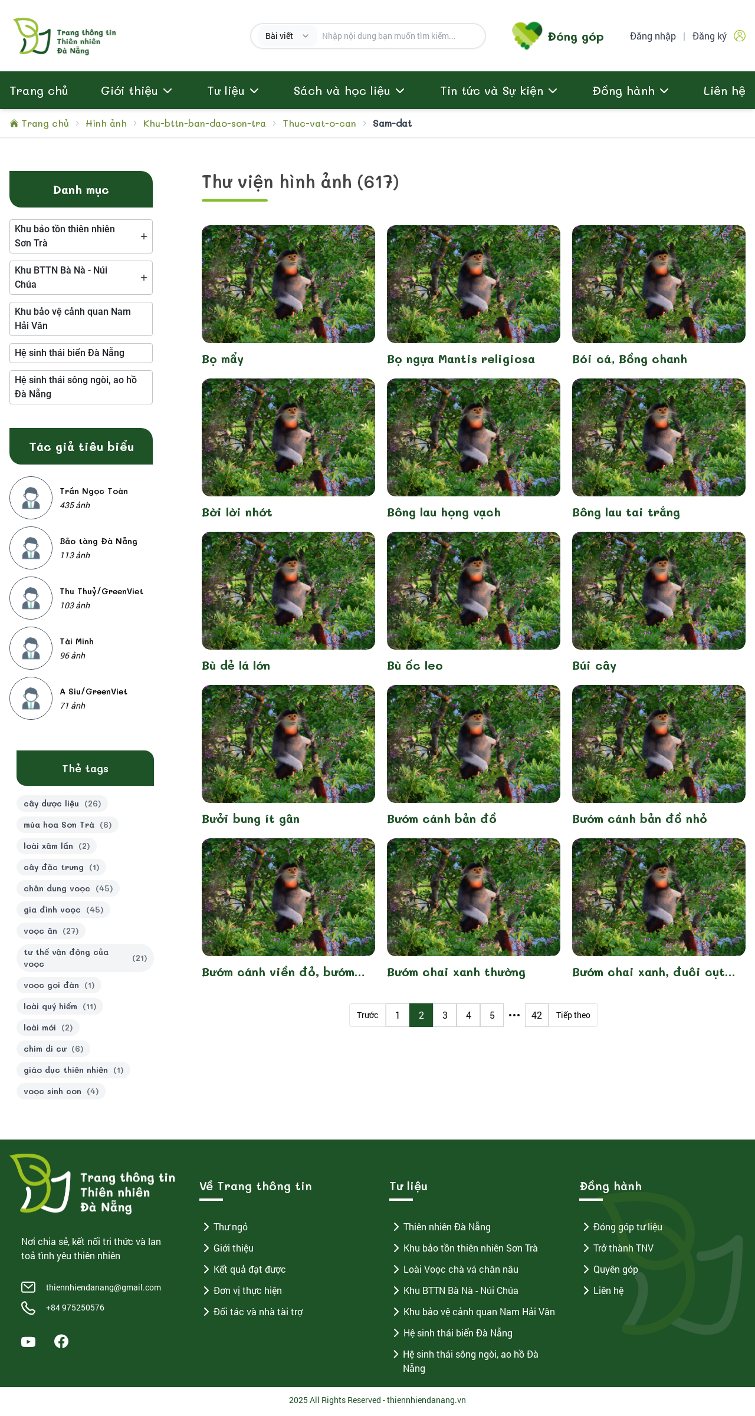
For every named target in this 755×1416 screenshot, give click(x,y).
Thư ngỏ (223, 1230)
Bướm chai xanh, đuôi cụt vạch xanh (648, 975)
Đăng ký (709, 37)
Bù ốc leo (415, 668)
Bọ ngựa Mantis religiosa (461, 361)
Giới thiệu (226, 1251)
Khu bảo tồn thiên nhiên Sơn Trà (463, 1251)
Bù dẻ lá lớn (236, 668)
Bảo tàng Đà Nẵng (98, 543)
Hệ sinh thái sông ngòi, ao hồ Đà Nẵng (464, 1363)
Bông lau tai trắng (626, 514)
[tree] (81, 239)
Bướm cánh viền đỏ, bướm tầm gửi (278, 975)
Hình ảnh (106, 126)
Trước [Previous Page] (367, 1017)
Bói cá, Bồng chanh (629, 361)
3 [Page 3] (445, 1018)
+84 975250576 (75, 1310)
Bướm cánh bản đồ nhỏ (639, 821)
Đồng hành (623, 93)
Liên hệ (725, 93)
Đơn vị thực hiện (240, 1293)
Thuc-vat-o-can (319, 126)
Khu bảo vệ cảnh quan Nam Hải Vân (472, 1315)
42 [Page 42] (536, 1018)
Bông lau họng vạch (444, 514)
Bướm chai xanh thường (456, 974)
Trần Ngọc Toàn (94, 493)
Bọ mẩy (223, 361)
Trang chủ (38, 93)
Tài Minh (77, 644)
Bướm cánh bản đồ (442, 821)
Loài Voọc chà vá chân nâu (453, 1272)
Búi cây (594, 668)
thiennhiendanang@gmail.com (103, 1290)
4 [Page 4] (468, 1018)
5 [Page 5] (492, 1018)
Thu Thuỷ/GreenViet (101, 594)
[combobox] (287, 37)
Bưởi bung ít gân (251, 821)
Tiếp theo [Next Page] (573, 1017)
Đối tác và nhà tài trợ (251, 1315)
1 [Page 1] (398, 1018)
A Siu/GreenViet (93, 694)
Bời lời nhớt (237, 514)
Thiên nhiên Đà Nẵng (440, 1230)
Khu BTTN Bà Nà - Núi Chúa (453, 1293)
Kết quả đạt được (242, 1272)
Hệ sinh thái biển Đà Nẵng (451, 1336)
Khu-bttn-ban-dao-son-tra (204, 126)
